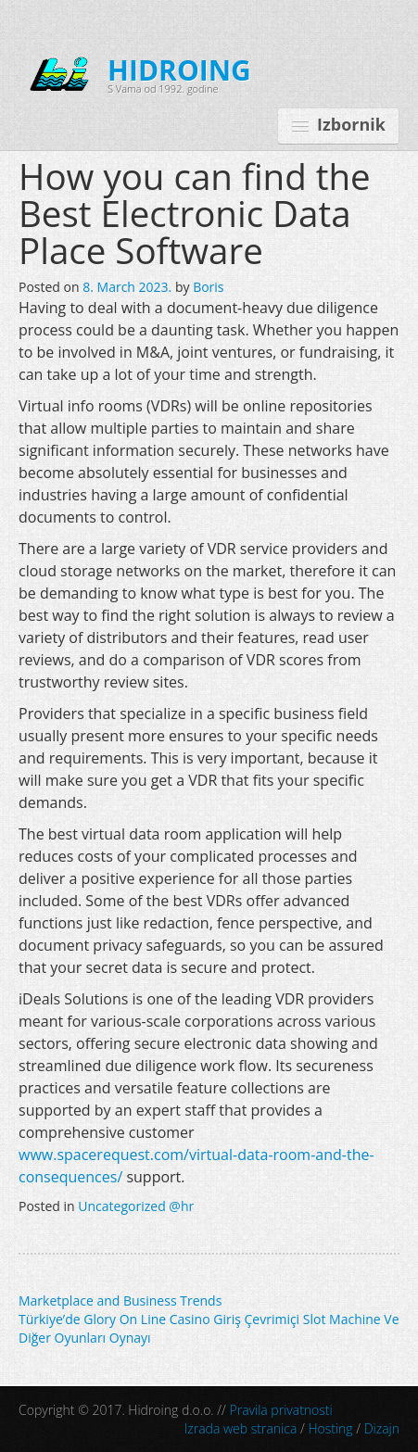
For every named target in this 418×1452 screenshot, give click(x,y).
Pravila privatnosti (281, 1410)
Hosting (330, 1428)
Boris (208, 287)
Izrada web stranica (241, 1428)
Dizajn (381, 1428)
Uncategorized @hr (136, 1206)
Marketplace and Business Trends (120, 1300)
